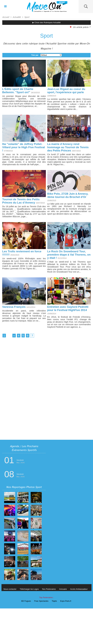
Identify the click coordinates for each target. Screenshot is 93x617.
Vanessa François (14, 314)
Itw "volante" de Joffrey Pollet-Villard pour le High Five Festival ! (23, 147)
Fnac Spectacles (41, 609)
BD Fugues (25, 609)
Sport (26, 17)
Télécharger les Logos (30, 598)
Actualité (16, 17)
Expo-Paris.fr (66, 609)
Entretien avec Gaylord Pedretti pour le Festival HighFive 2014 (64, 317)
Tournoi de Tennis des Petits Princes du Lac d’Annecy (22, 204)
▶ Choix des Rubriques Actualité (46, 22)
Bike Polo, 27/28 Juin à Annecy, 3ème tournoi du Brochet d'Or (64, 201)
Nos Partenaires (51, 598)
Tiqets (54, 609)
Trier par (34, 55)
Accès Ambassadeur (82, 598)
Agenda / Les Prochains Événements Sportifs (24, 457)
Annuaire (65, 598)
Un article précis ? (80, 27)
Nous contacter (10, 598)
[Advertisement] (46, 377)
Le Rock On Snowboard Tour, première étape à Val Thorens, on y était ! (68, 262)
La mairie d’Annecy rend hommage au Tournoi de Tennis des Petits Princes (65, 147)
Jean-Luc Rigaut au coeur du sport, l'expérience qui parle (67, 90)
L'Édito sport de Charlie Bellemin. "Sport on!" (18, 90)
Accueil (5, 17)
